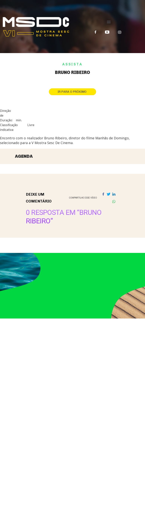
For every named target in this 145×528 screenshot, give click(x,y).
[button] (109, 22)
